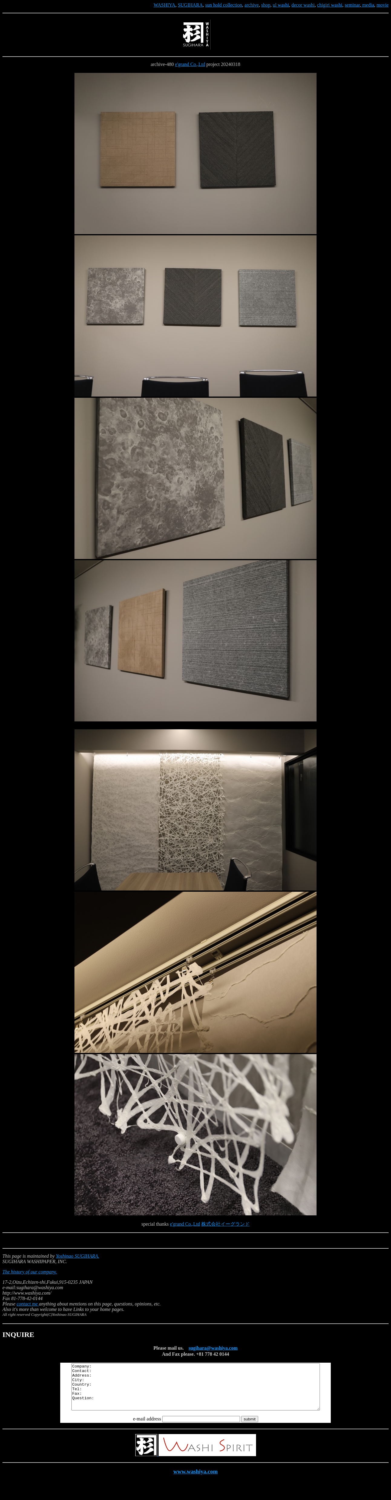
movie (382, 5)
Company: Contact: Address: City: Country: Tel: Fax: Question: (195, 1391)
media (367, 5)
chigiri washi (329, 5)
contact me (28, 1303)
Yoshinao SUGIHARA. (77, 1256)
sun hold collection (223, 5)
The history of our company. (29, 1271)
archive (252, 5)
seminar (352, 5)
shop (265, 5)
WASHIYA (164, 5)
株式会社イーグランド (225, 1224)
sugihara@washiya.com (213, 1348)
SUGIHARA (190, 5)
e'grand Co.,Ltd (190, 64)
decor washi (303, 5)
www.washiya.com (195, 1480)
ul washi (281, 5)
